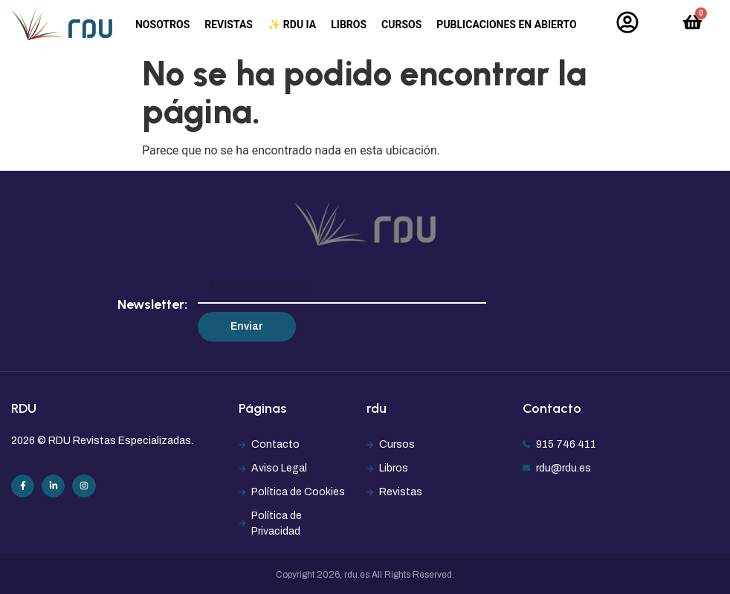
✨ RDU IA (292, 24)
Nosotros (162, 24)
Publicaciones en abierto (506, 24)
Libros (348, 24)
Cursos (401, 24)
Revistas (228, 24)
